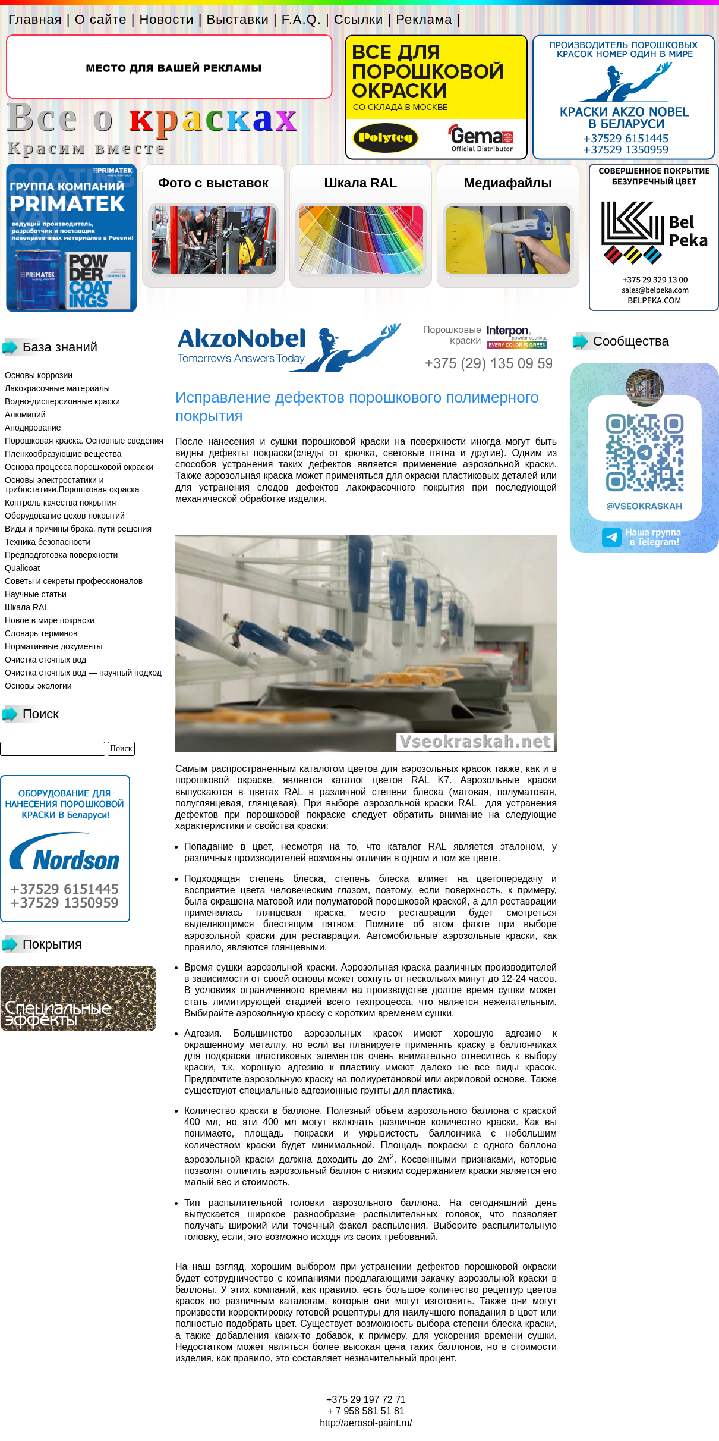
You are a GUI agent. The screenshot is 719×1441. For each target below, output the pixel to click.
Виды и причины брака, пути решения (78, 528)
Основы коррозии (38, 375)
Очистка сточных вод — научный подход (83, 672)
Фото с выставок (213, 182)
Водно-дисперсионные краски (62, 401)
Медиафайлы (508, 182)
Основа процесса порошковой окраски (79, 467)
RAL (467, 803)
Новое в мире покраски (49, 620)
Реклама (424, 19)
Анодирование (33, 427)
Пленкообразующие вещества (63, 454)
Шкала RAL (361, 182)
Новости (166, 19)
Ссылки (358, 19)
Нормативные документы (54, 646)
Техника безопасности (47, 542)
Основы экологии (38, 685)
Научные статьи (36, 594)
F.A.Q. (301, 19)
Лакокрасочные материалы (57, 388)
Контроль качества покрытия (60, 502)
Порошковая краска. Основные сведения (84, 440)
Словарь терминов (41, 633)
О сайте (101, 19)
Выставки (238, 19)
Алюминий (25, 414)
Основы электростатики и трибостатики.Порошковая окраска (72, 484)
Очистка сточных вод (45, 659)
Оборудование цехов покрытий (65, 515)
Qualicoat (22, 568)
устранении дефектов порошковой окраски (457, 1266)
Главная (35, 19)
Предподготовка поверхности (61, 555)
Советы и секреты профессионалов (74, 581)
